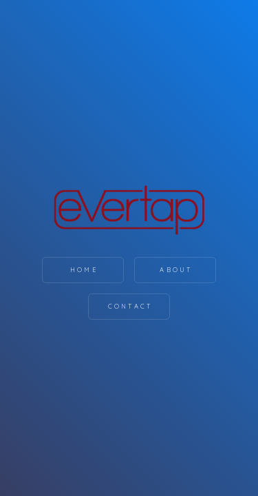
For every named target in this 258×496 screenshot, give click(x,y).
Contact (130, 306)
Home (84, 269)
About (176, 269)
